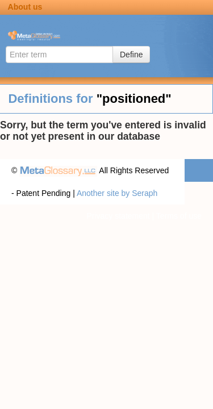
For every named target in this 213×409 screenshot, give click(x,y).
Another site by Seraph (117, 193)
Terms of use (179, 215)
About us (25, 6)
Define (131, 54)
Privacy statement (117, 215)
